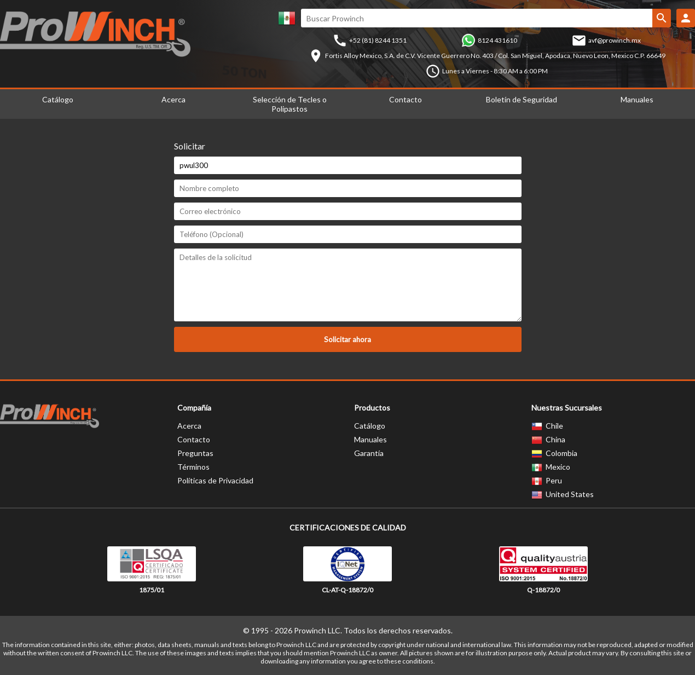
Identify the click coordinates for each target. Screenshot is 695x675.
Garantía (369, 453)
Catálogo (369, 425)
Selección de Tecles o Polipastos (290, 104)
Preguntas (195, 453)
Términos (193, 466)
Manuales (370, 439)
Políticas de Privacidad (215, 480)
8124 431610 (497, 40)
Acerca (173, 99)
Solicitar (189, 146)
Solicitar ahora (347, 339)
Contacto (405, 99)
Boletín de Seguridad (521, 99)
